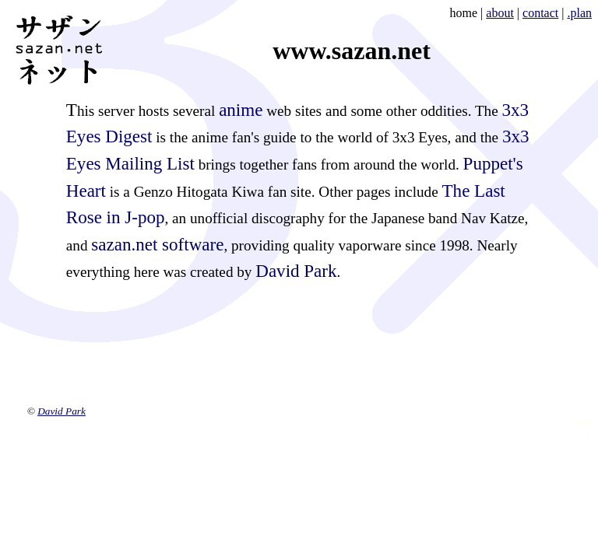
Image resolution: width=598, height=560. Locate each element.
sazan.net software (157, 244)
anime (240, 110)
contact (540, 12)
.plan (579, 12)
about (500, 12)
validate (581, 421)
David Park (295, 271)
